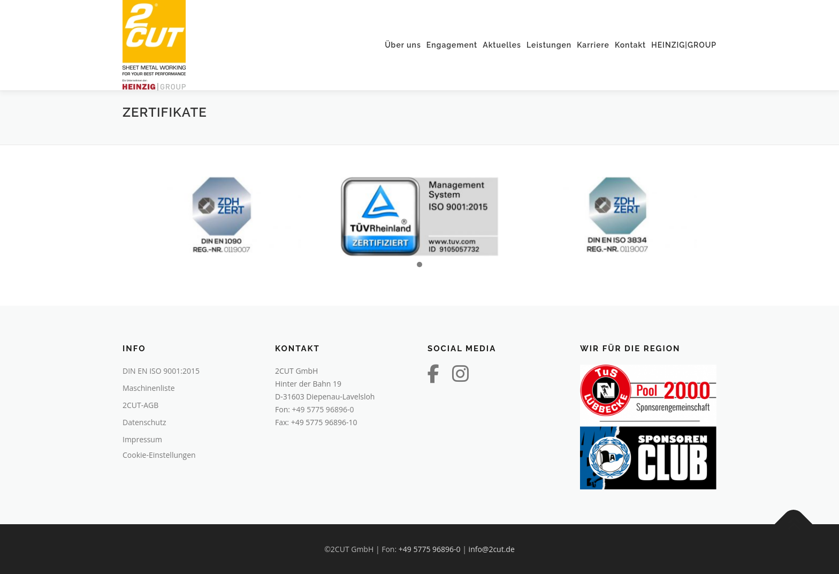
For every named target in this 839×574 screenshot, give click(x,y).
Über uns (403, 45)
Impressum (142, 439)
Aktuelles (502, 45)
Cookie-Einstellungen (159, 455)
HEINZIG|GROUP (683, 45)
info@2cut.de (492, 549)
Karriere (593, 45)
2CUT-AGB (140, 405)
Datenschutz (144, 422)
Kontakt (630, 45)
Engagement (451, 45)
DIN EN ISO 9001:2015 (161, 371)
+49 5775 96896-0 (323, 409)
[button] (419, 265)
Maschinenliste (149, 388)
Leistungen (549, 45)
